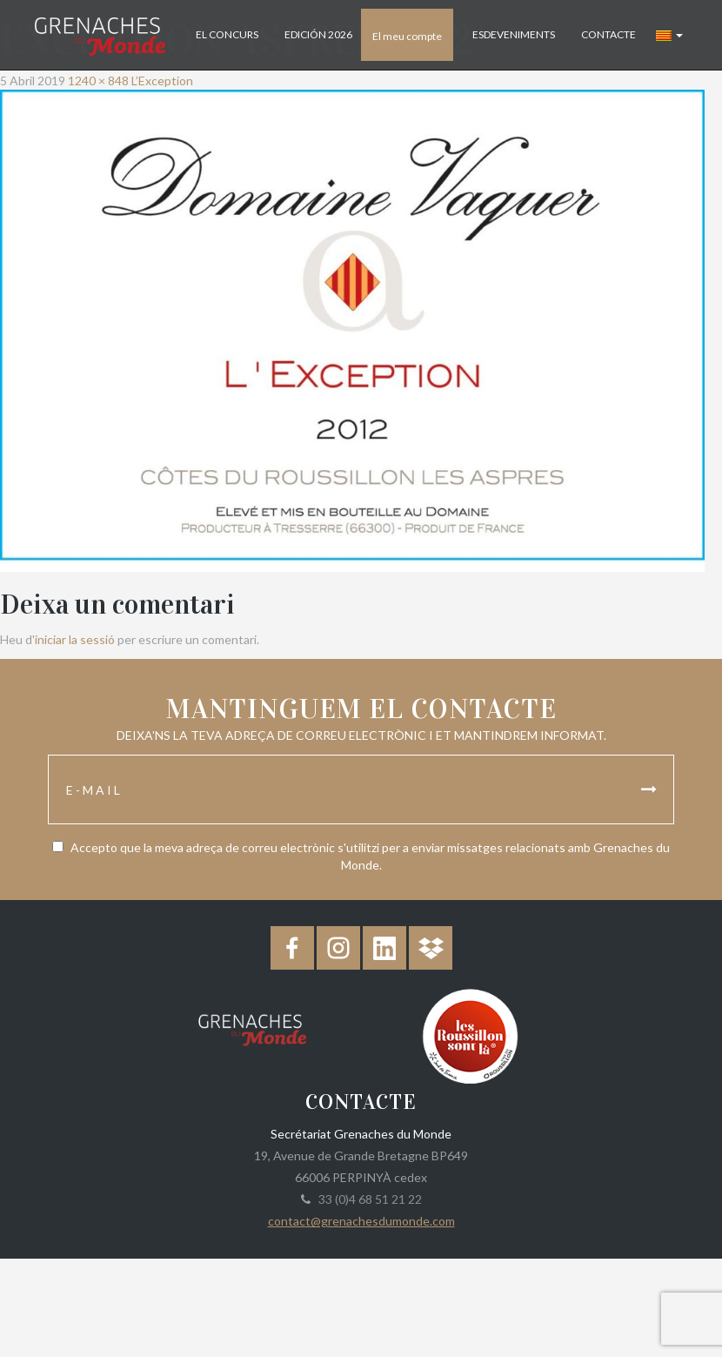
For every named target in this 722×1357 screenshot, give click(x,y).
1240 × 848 (98, 80)
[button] (669, 35)
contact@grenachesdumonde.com (361, 1220)
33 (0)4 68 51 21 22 (367, 1199)
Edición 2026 (318, 34)
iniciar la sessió (75, 639)
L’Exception (162, 80)
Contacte (608, 34)
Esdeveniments (513, 34)
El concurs (227, 34)
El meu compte (407, 36)
